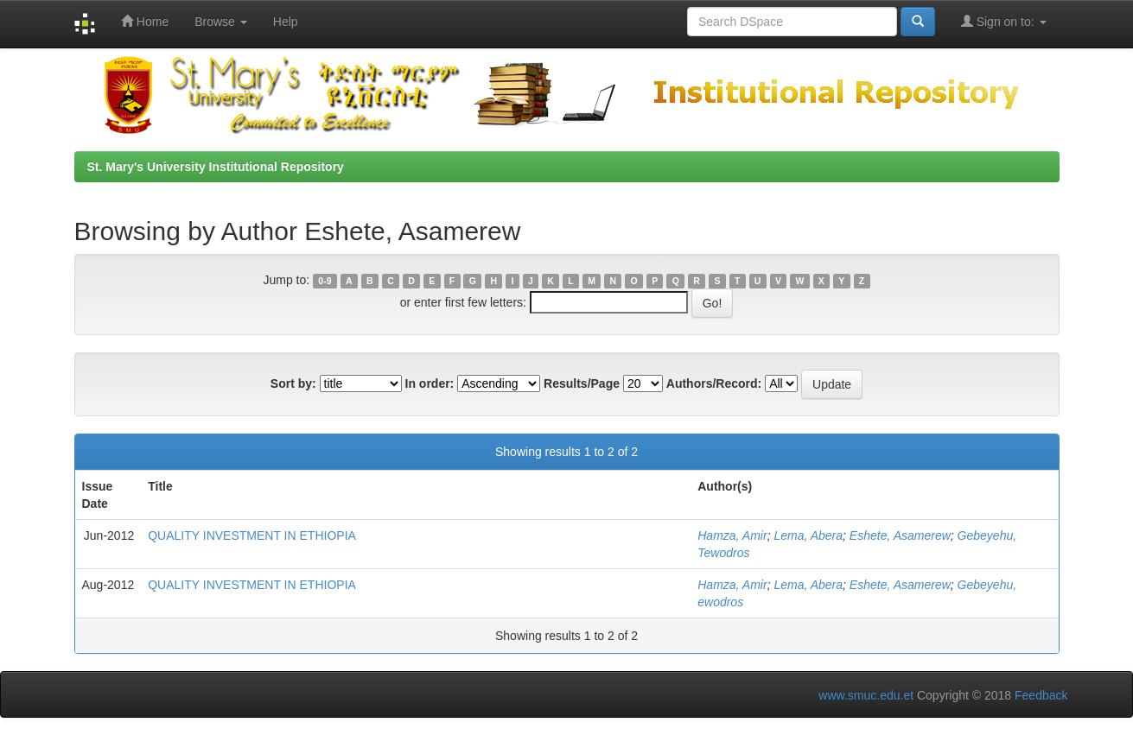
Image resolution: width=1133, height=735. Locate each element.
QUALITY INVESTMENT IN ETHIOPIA (252, 535)
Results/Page (582, 383)
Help (285, 22)
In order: (430, 383)
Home (145, 21)
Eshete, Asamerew (900, 535)
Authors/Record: (713, 383)
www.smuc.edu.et (865, 695)
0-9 (324, 281)
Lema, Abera (808, 535)
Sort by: (293, 383)
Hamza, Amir (732, 535)
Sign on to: (1004, 21)
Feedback (1041, 695)
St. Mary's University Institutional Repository (215, 167)
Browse (220, 22)
